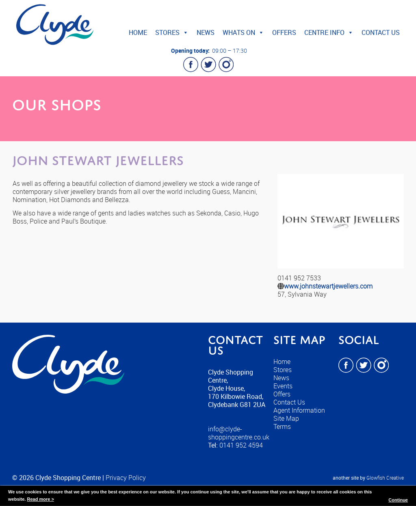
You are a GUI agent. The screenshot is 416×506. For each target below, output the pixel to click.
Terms (282, 426)
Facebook (191, 64)
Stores (171, 32)
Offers (284, 32)
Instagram (226, 64)
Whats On (243, 32)
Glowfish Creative (385, 477)
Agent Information (299, 410)
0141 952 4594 (241, 445)
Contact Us (381, 32)
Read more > (40, 499)
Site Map (286, 418)
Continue (398, 499)
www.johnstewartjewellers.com (328, 286)
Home (138, 32)
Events (282, 385)
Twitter (208, 64)
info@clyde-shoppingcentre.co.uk (238, 432)
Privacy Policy (126, 477)
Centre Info (328, 32)
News (205, 32)
